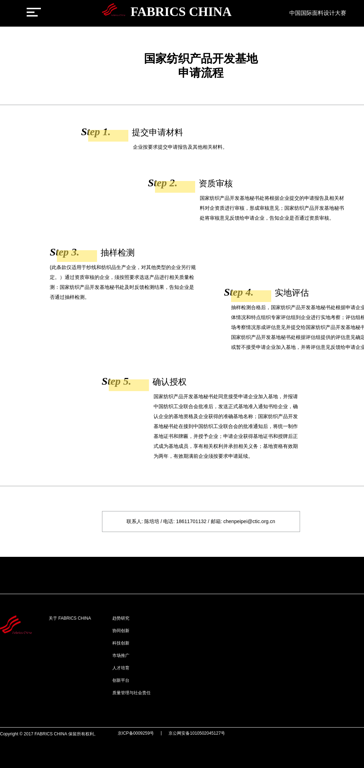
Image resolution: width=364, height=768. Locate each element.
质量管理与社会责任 (131, 692)
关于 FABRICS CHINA (70, 618)
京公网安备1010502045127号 (196, 733)
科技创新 (120, 643)
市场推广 (120, 655)
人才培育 (120, 667)
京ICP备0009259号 (136, 733)
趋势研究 (120, 618)
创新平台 (120, 680)
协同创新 (120, 630)
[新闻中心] (275, 14)
